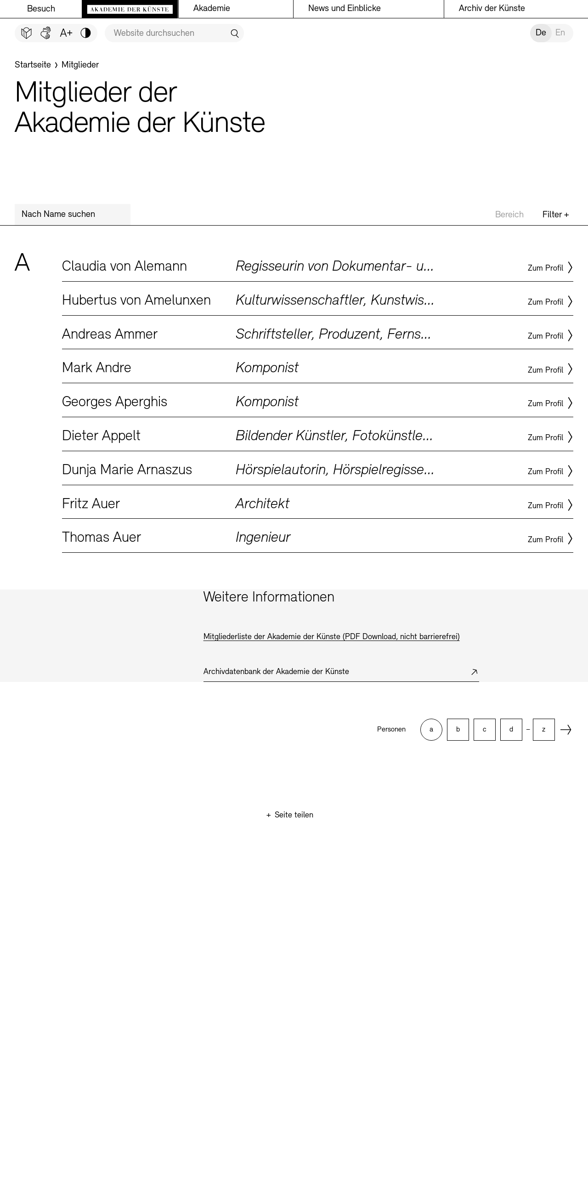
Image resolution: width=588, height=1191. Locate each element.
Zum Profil (545, 268)
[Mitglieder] (80, 65)
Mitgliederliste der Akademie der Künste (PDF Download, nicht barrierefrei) (332, 637)
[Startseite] (33, 65)
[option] (431, 730)
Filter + (556, 215)
